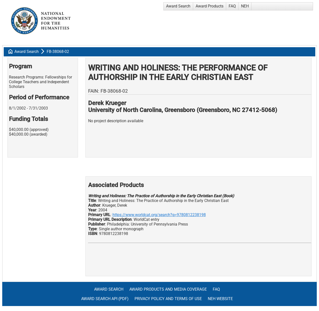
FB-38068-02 (58, 51)
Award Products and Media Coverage (168, 289)
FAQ (232, 6)
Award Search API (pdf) (105, 298)
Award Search (178, 6)
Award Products (209, 6)
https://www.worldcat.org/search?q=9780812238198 (159, 214)
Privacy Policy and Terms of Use (168, 298)
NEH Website (220, 298)
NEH (245, 6)
